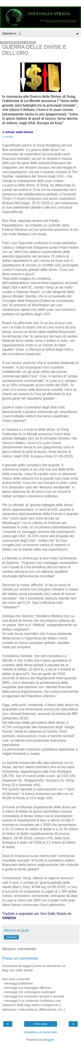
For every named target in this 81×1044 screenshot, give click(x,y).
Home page (40, 1023)
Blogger (48, 1039)
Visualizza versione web (40, 1032)
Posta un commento (20, 958)
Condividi (11, 937)
